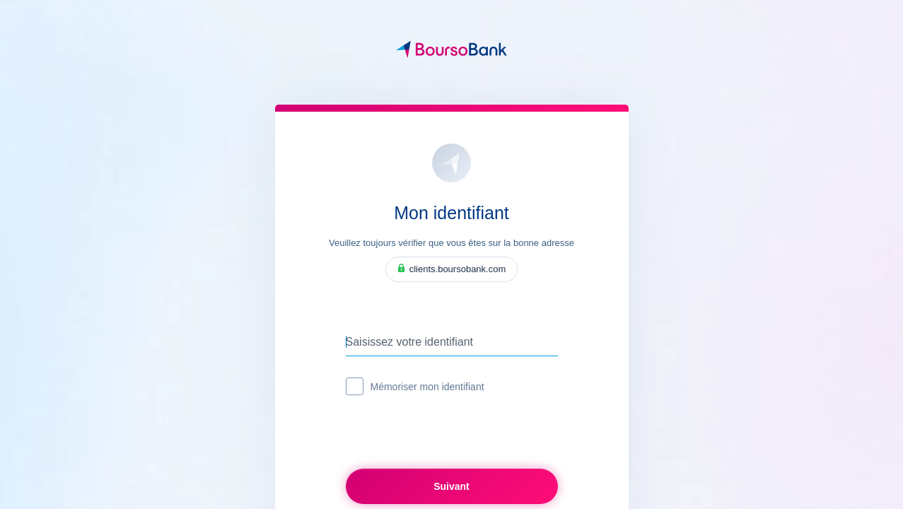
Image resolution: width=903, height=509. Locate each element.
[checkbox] (354, 386)
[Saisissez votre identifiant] (452, 342)
